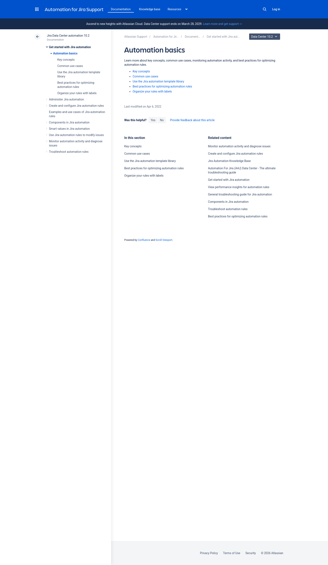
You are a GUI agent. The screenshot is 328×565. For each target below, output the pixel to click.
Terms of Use (231, 553)
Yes (153, 120)
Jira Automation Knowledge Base (229, 161)
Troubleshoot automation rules (68, 151)
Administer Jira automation (66, 99)
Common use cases (70, 66)
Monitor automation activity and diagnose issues (239, 146)
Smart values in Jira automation (69, 128)
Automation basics (65, 53)
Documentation (121, 9)
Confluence (144, 240)
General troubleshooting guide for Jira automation (240, 194)
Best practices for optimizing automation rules (162, 86)
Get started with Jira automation (70, 47)
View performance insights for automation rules (238, 187)
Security (250, 553)
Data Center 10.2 (265, 37)
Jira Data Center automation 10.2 (68, 35)
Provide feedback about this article (192, 120)
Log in (276, 9)
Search (264, 9)
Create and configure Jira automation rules (76, 105)
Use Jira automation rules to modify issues (76, 135)
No (162, 120)
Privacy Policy (209, 553)
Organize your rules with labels (76, 93)
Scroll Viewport (164, 240)
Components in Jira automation (69, 122)
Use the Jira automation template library (158, 81)
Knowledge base (149, 9)
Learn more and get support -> (222, 24)
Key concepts (66, 59)
